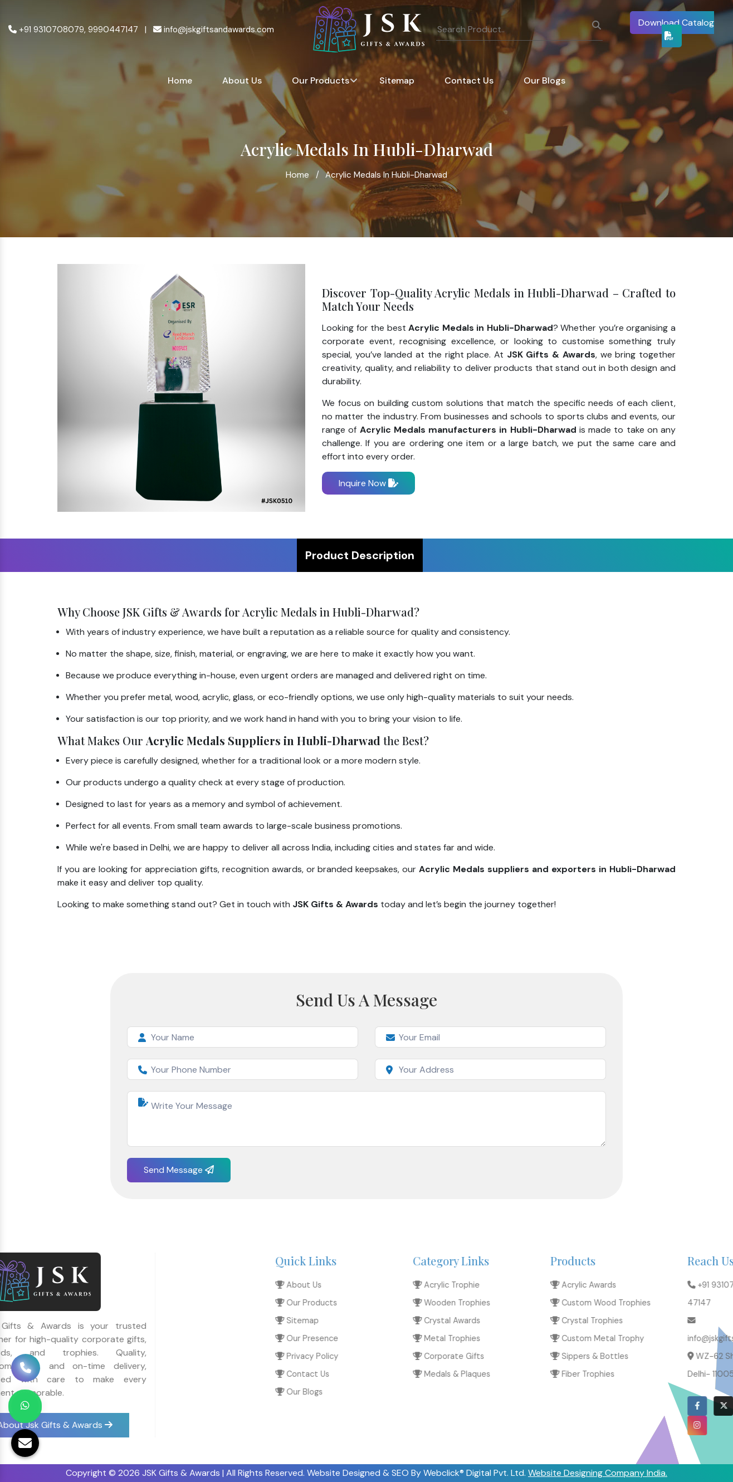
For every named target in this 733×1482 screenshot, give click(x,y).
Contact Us (468, 80)
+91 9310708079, (47, 29)
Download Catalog (676, 28)
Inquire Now (368, 483)
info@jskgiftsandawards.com (213, 29)
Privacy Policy (568, 1356)
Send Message (179, 1170)
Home (180, 80)
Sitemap (396, 80)
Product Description (359, 555)
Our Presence (568, 1338)
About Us (242, 80)
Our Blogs (544, 80)
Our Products (320, 80)
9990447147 (113, 29)
